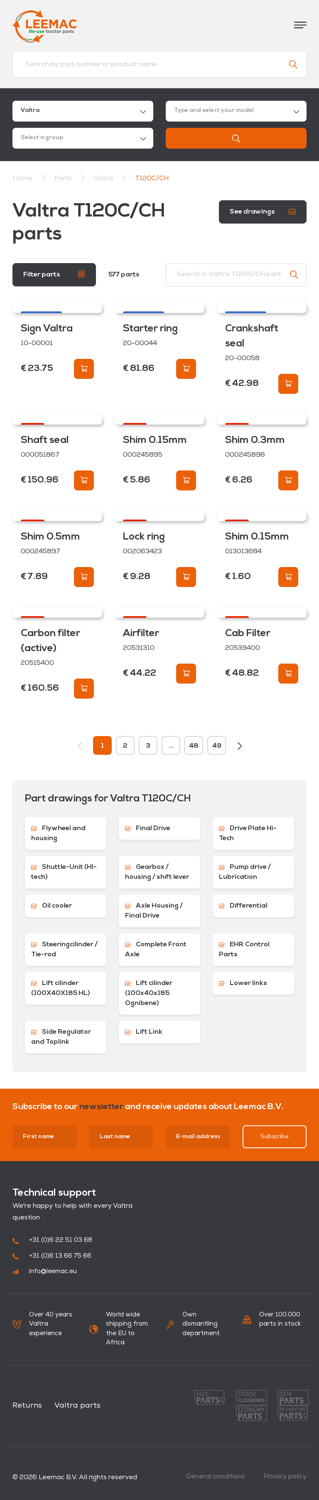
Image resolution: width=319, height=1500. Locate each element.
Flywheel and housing (58, 833)
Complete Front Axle (155, 949)
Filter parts (54, 274)
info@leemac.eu (44, 1272)
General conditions (215, 1476)
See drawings (263, 211)
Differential (243, 906)
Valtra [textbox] (30, 110)
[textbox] (236, 111)
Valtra (104, 178)
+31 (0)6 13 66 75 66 (51, 1256)
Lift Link (143, 1032)
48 (194, 746)
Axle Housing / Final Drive (154, 911)
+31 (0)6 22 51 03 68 (52, 1240)
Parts (64, 178)
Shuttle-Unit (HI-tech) (64, 872)
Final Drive (147, 828)
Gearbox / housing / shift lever (157, 872)
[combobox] (82, 111)
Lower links (243, 983)
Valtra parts (77, 1406)
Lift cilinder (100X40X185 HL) (60, 988)
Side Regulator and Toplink (61, 1037)
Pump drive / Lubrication (245, 872)
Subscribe (274, 1137)
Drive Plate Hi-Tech (248, 833)
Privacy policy (285, 1476)
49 (216, 746)
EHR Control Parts (244, 949)
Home (22, 178)
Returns (27, 1406)
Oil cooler (51, 906)
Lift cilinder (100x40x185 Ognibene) (148, 993)
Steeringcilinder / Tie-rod (64, 949)
